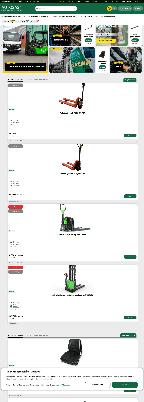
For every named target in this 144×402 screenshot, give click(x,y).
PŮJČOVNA (33, 22)
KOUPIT (31, 135)
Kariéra (105, 1)
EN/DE (137, 1)
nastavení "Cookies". (62, 385)
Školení (95, 1)
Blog (78, 1)
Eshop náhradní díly (128, 153)
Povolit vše (124, 385)
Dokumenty (126, 1)
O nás (70, 1)
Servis (87, 1)
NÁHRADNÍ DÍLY (8, 22)
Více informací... (107, 259)
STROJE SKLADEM (21, 22)
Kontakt (115, 1)
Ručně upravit (97, 385)
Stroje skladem (130, 80)
